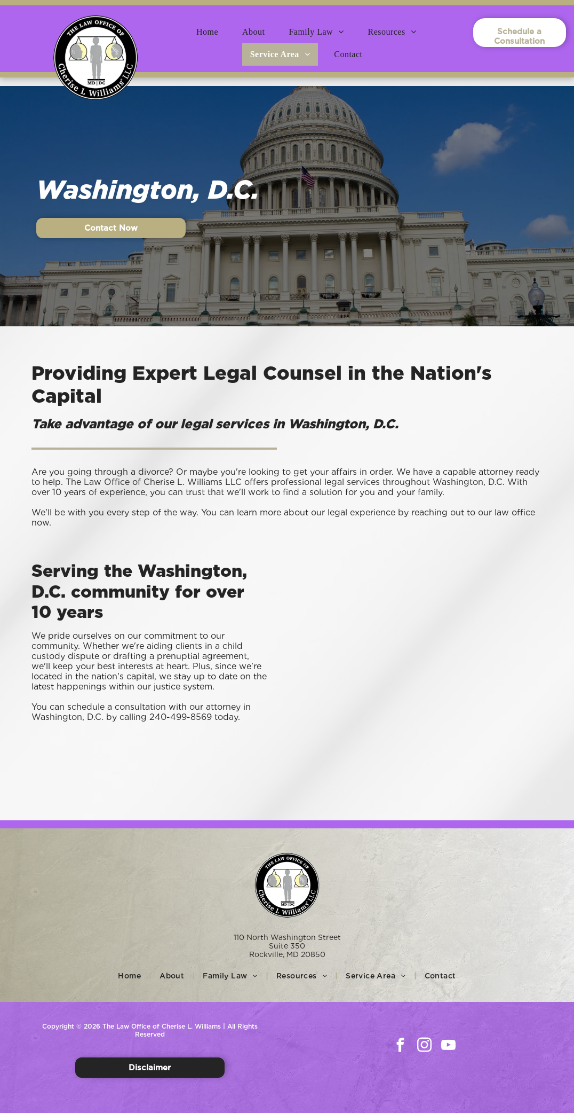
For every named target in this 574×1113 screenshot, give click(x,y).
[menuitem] (211, 32)
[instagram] (424, 1046)
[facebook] (400, 1046)
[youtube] (448, 1046)
